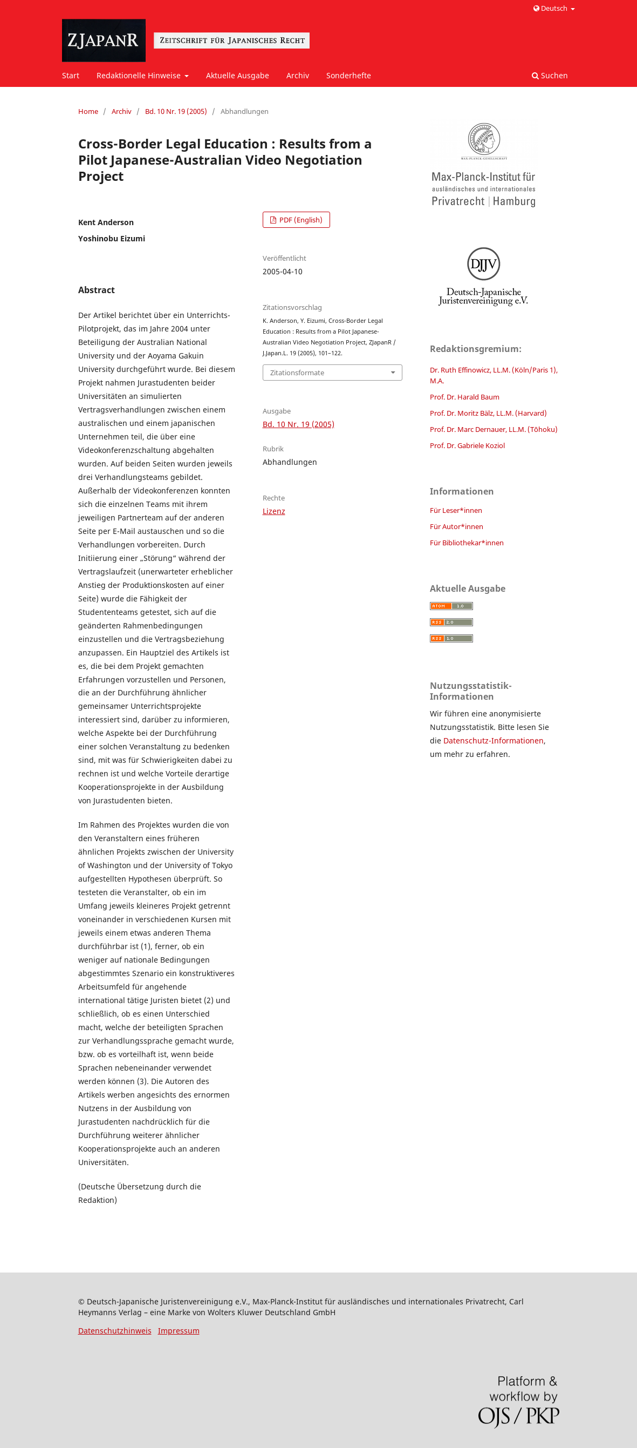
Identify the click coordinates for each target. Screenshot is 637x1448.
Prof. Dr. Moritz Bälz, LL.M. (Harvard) (488, 413)
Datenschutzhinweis (115, 1330)
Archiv (297, 75)
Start (70, 75)
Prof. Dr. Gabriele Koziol (467, 445)
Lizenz (274, 511)
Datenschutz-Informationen (493, 740)
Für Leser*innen (456, 510)
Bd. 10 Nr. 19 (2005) (176, 111)
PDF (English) (300, 220)
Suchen (550, 75)
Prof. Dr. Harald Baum (464, 397)
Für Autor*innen (456, 526)
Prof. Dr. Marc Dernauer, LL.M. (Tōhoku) (494, 429)
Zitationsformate (297, 372)
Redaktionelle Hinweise (140, 75)
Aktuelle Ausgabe (237, 75)
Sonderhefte (348, 75)
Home (88, 111)
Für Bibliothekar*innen (467, 542)
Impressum (179, 1330)
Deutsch (551, 8)
